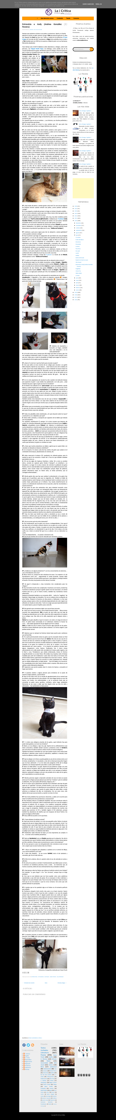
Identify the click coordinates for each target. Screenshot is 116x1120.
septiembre (79, 230)
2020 (76, 220)
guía (51, 1090)
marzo (77, 285)
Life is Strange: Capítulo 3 (85, 137)
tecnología (48, 1096)
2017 (76, 297)
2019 (76, 292)
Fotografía (41, 976)
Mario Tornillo (49, 1086)
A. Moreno (27, 1053)
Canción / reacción (46, 1098)
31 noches (78, 237)
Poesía (43, 1055)
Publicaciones (44, 1078)
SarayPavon (28, 1065)
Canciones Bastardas (47, 1102)
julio (77, 235)
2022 (76, 216)
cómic (47, 1092)
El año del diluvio (80, 239)
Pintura (52, 1080)
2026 (76, 206)
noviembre (78, 225)
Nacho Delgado (50, 1094)
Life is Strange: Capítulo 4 (85, 111)
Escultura (54, 1098)
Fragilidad (78, 268)
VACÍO (77, 253)
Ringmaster (27, 1063)
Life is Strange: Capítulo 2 (85, 150)
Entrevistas (34, 976)
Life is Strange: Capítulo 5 (85, 124)
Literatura (45, 1053)
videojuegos (44, 1082)
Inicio (46, 983)
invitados (46, 976)
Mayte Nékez (28, 1059)
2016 (76, 299)
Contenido (60, 18)
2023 (76, 213)
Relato (49, 1061)
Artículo (54, 1059)
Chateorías (52, 1100)
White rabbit (79, 273)
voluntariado (60, 976)
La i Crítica (27, 1057)
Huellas (77, 255)
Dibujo (55, 1084)
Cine (55, 1069)
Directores (78, 242)
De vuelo (78, 251)
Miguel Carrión (28, 1061)
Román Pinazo (53, 1071)
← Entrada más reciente (28, 983)
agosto (78, 232)
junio (77, 278)
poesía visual (45, 1100)
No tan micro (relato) (46, 1074)
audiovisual (53, 1067)
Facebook (49, 255)
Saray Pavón (53, 976)
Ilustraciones (47, 1069)
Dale (91, 49)
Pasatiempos (44, 1104)
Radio (50, 1104)
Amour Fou (78, 271)
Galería (52, 1072)
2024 (76, 211)
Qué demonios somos (47, 18)
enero (77, 290)
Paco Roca (78, 248)
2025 (76, 208)
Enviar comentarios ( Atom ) (35, 1038)
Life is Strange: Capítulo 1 (85, 164)
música (51, 1065)
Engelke (27, 1056)
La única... (78, 246)
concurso (45, 1071)
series (53, 1092)
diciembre (78, 223)
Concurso (76, 18)
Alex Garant (78, 262)
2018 (76, 295)
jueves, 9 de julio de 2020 (36, 29)
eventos (52, 1088)
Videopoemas (50, 1076)
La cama (77, 275)
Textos (43, 1048)
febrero (78, 287)
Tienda (68, 18)
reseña (51, 1057)
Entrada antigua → (62, 983)
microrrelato (44, 1063)
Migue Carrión (53, 1082)
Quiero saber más (88, 4)
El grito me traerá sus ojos (82, 260)
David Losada (46, 1084)
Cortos (42, 1094)
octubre (78, 228)
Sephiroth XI (28, 1067)
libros (42, 1067)
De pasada (78, 244)
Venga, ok (99, 4)
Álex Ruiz (27, 1069)
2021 (76, 218)
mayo (77, 280)
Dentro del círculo (80, 257)
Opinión (55, 1096)
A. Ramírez (43, 1080)
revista (42, 1096)
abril (77, 282)
